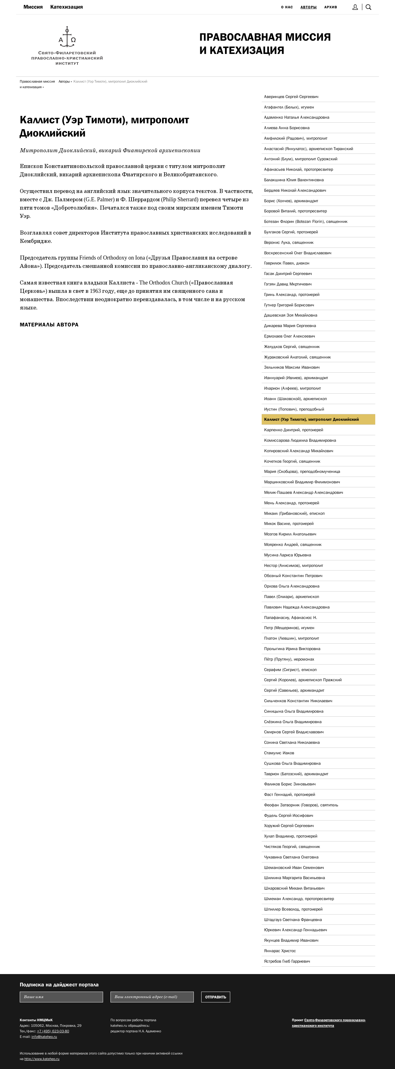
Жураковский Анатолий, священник (297, 356)
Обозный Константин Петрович (293, 575)
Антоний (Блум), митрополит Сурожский (300, 158)
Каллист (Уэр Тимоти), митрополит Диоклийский (311, 419)
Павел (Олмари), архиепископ (291, 596)
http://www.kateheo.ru (42, 1059)
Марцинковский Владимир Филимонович (302, 481)
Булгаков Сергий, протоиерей (291, 231)
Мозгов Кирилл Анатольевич (290, 533)
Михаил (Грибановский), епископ (294, 513)
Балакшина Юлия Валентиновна (294, 179)
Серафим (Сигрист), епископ (290, 669)
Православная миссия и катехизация (37, 84)
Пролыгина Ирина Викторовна (292, 648)
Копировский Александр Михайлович (298, 450)
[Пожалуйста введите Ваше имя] (61, 997)
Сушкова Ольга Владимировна (292, 763)
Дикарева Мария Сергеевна (290, 325)
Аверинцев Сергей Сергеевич (291, 96)
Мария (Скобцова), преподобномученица (302, 471)
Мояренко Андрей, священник (293, 544)
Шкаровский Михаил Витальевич (294, 888)
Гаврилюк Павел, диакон (287, 262)
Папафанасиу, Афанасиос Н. (290, 617)
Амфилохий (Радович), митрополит (295, 138)
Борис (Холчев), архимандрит (291, 200)
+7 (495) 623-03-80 (53, 1031)
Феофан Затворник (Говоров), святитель (301, 804)
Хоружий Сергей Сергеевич (289, 825)
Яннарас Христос (280, 950)
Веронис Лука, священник (289, 242)
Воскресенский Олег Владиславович (297, 252)
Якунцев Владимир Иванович (291, 940)
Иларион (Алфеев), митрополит (292, 388)
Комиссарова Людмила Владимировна (300, 440)
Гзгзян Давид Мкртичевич (288, 283)
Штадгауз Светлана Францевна (293, 919)
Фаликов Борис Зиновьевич (290, 783)
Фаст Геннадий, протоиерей (289, 794)
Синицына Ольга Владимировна (293, 711)
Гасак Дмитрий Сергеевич (288, 273)
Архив (330, 7)
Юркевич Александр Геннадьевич (295, 929)
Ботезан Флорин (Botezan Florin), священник (305, 221)
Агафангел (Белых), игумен (289, 106)
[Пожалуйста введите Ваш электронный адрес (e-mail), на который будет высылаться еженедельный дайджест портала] (152, 997)
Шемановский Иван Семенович (294, 867)
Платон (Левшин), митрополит (291, 638)
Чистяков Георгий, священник (292, 846)
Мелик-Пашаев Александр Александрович (303, 492)
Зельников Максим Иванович (292, 367)
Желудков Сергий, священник (292, 346)
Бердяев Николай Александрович (295, 190)
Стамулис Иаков (279, 752)
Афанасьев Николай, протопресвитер (298, 169)
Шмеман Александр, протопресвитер (299, 898)
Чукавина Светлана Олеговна (291, 856)
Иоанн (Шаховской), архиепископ (295, 398)
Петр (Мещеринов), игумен (289, 627)
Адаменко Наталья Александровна (296, 117)
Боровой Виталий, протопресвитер (295, 210)
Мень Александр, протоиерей (291, 502)
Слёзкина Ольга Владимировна (293, 721)
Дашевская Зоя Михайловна (290, 315)
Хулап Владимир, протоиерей (290, 835)
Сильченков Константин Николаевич (298, 700)
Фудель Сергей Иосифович (288, 815)
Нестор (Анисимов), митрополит (293, 565)
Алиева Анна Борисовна (287, 127)
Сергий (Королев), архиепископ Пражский (303, 679)
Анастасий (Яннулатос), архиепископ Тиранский (308, 148)
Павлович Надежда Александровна (297, 606)
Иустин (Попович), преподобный (294, 409)
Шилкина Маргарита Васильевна (294, 877)
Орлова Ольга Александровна (291, 586)
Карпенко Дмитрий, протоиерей (293, 429)
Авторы (309, 7)
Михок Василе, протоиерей (289, 523)
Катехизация (66, 7)
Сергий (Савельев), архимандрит (294, 690)
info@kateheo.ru (44, 1036)
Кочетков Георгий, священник (292, 461)
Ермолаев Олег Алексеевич (289, 336)
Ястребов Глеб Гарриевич (287, 961)
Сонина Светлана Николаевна (292, 742)
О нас (287, 7)
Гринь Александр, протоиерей (291, 294)
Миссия (33, 7)
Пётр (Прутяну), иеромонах (289, 659)
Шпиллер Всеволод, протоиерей (293, 909)
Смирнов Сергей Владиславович (294, 731)
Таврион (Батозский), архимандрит (296, 773)
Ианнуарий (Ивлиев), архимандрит (296, 377)
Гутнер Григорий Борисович (289, 304)
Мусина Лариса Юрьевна (287, 554)
